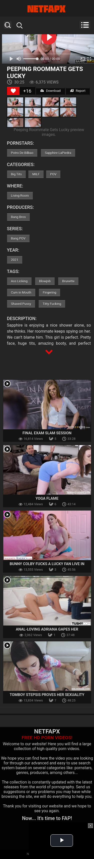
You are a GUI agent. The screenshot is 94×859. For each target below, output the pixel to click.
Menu (85, 25)
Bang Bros (18, 217)
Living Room (20, 196)
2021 (14, 260)
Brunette (68, 281)
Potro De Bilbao (22, 153)
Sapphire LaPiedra (58, 153)
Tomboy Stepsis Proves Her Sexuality (47, 694)
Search (8, 25)
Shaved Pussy (21, 304)
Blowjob (45, 281)
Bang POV (18, 238)
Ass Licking (19, 281)
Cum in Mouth (21, 292)
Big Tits (16, 174)
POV (53, 174)
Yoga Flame (47, 498)
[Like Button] (13, 91)
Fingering (49, 292)
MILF (36, 174)
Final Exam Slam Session (47, 433)
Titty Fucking (52, 304)
